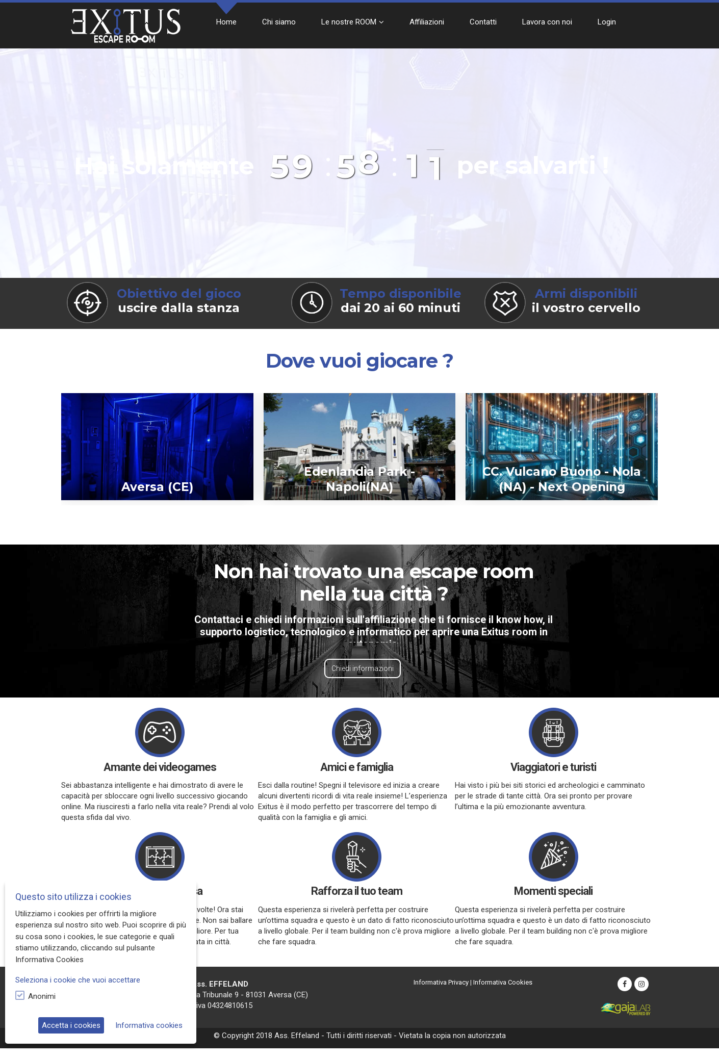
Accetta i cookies (71, 1025)
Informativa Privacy (441, 982)
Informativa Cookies (502, 982)
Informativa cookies (149, 1025)
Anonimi (42, 996)
